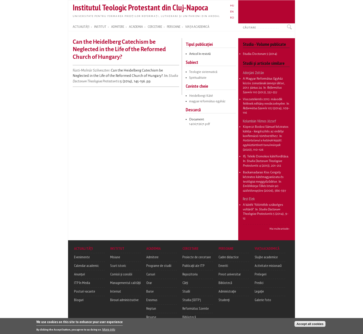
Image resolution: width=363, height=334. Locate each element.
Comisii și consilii (121, 274)
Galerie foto (263, 299)
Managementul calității (125, 282)
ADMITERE (117, 26)
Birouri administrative (124, 299)
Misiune (115, 257)
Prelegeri (260, 274)
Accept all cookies (310, 324)
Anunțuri (79, 274)
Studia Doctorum (254, 54)
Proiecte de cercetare (196, 257)
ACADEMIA (136, 26)
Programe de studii (158, 265)
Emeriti (223, 265)
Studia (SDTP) (191, 299)
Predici (259, 282)
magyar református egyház (207, 101)
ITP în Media (82, 282)
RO (232, 17)
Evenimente (82, 257)
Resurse (151, 317)
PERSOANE (173, 26)
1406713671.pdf (199, 124)
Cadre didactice (229, 257)
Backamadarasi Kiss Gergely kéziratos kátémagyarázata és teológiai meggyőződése (263, 177)
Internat (115, 291)
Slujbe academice (266, 257)
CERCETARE (155, 26)
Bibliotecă (189, 317)
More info (108, 329)
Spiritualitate (198, 77)
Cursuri (150, 274)
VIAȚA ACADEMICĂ (197, 26)
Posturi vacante (84, 291)
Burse (150, 291)
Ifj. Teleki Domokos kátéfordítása (265, 156)
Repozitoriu (190, 274)
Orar (149, 282)
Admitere (152, 257)
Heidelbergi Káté (201, 95)
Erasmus (151, 299)
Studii (186, 291)
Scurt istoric (118, 265)
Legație (259, 291)
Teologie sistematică (203, 72)
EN (232, 11)
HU (232, 5)
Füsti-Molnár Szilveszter (91, 70)
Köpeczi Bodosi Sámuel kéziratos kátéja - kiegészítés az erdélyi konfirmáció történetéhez (265, 131)
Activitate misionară (268, 265)
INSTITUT (100, 26)
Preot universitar (230, 274)
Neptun (151, 308)
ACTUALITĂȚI (81, 26)
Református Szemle (195, 308)
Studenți (224, 299)
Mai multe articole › (279, 228)
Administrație (227, 291)
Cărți (185, 282)
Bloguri (79, 299)
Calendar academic (86, 265)
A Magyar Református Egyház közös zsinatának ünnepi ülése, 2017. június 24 (264, 83)
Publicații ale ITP (193, 265)
